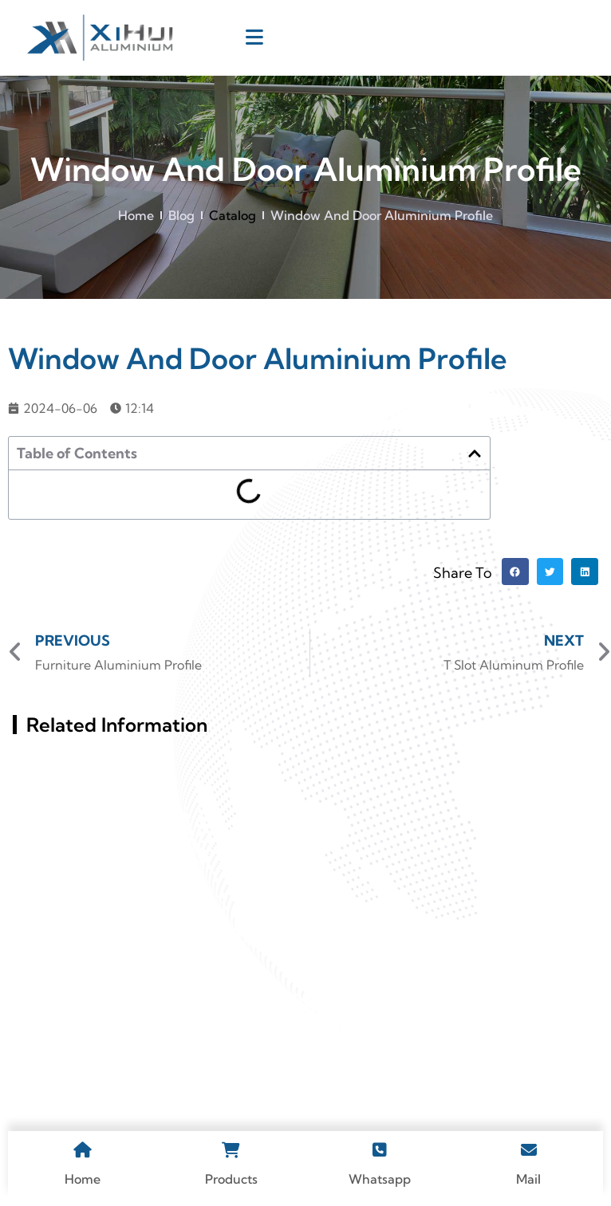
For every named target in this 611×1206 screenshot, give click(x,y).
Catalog (232, 215)
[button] (474, 453)
